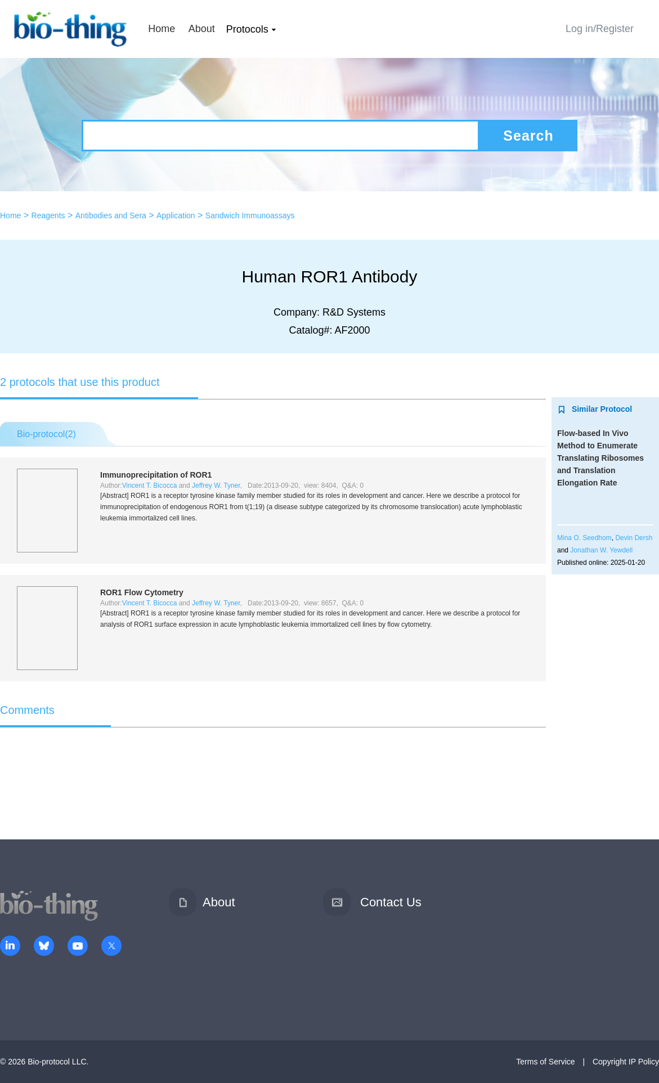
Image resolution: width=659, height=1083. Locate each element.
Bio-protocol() (46, 434)
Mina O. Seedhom (584, 538)
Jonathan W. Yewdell (601, 550)
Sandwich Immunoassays (250, 215)
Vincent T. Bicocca (149, 485)
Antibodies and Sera (110, 215)
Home (161, 28)
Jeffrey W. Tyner (216, 485)
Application (175, 215)
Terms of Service (545, 1061)
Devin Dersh (633, 538)
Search (528, 135)
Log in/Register (600, 28)
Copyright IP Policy (626, 1061)
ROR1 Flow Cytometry (141, 592)
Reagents (48, 215)
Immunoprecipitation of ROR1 (156, 474)
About (202, 28)
